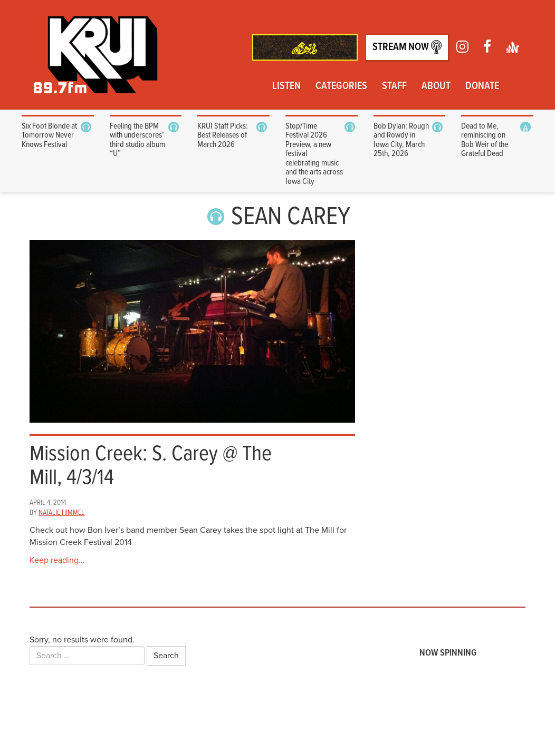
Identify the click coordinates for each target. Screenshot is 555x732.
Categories (341, 86)
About (436, 86)
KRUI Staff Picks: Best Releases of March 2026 (222, 135)
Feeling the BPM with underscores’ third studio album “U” (137, 140)
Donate (482, 86)
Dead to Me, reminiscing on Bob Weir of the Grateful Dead (484, 140)
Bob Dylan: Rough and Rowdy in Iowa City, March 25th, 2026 (401, 140)
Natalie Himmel (61, 513)
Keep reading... (57, 560)
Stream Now (407, 47)
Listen (286, 86)
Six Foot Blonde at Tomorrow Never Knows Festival (49, 135)
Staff (394, 86)
